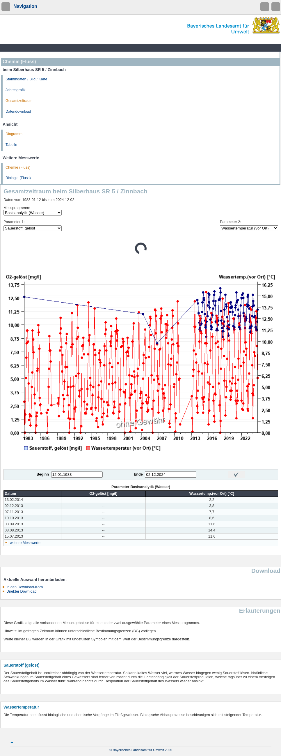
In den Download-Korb (24, 587)
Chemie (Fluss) (18, 167)
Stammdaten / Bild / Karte (26, 79)
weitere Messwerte (25, 543)
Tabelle (11, 145)
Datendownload (18, 111)
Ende (138, 474)
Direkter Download (21, 591)
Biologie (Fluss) (18, 178)
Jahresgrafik (16, 90)
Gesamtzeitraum (19, 101)
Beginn (42, 474)
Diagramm (14, 134)
